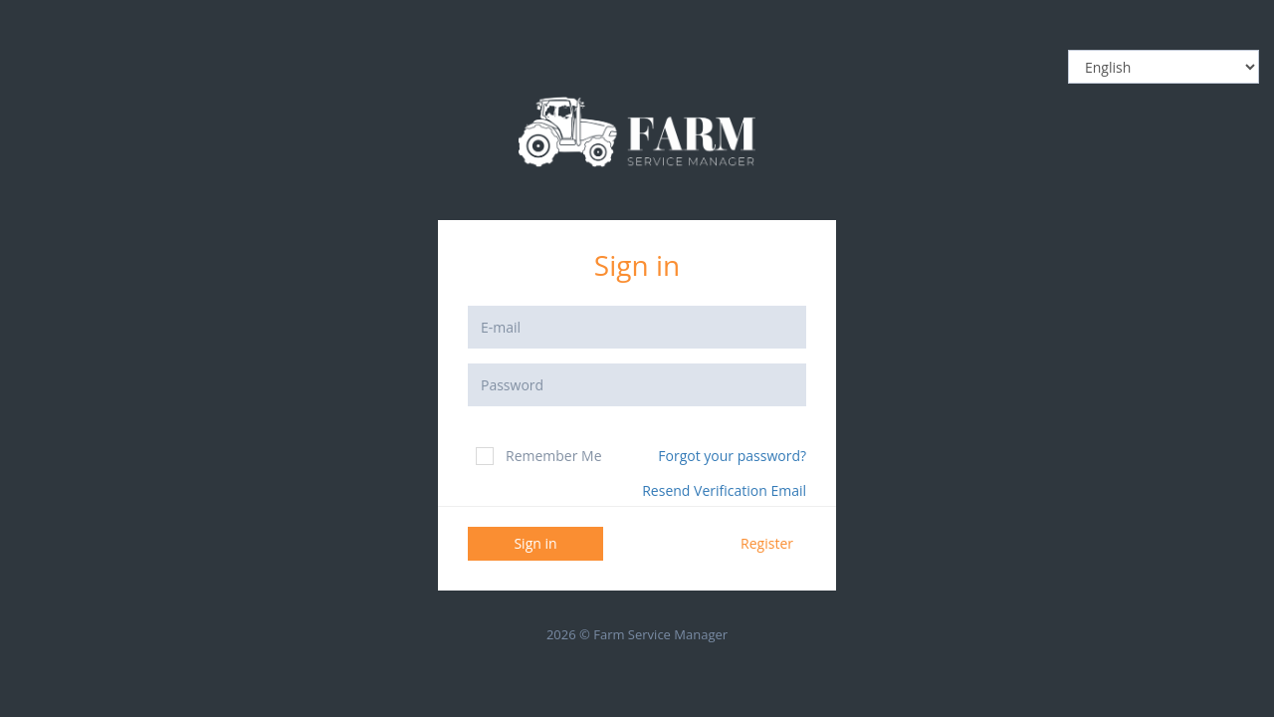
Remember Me (539, 455)
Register (767, 543)
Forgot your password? (732, 455)
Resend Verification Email (724, 490)
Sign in (535, 543)
